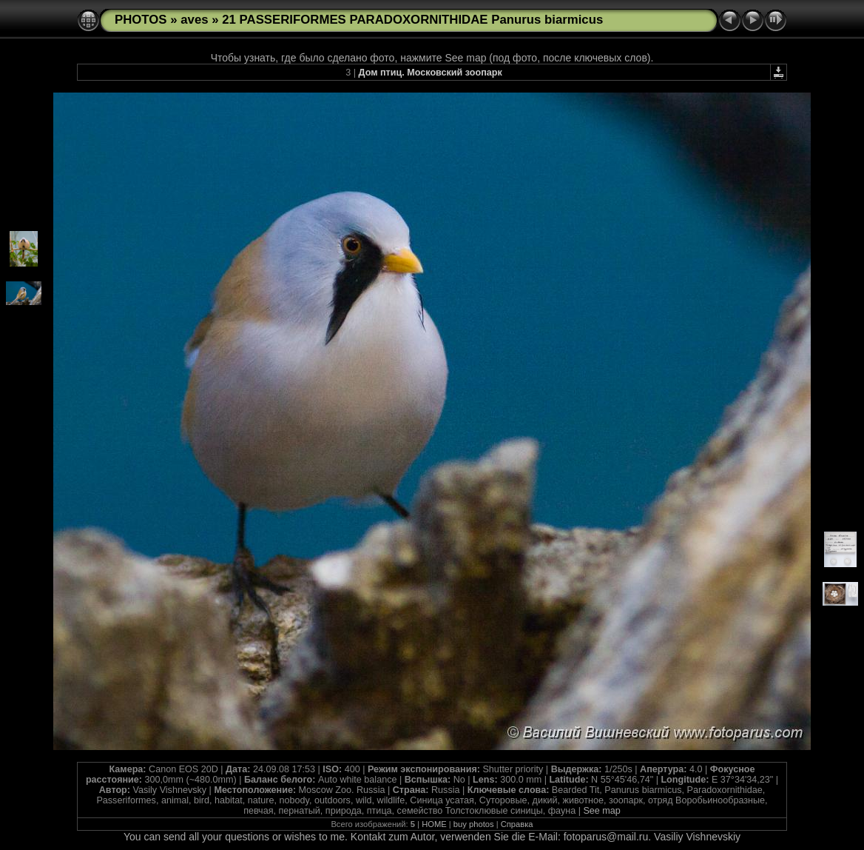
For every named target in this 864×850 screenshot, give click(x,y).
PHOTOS (141, 20)
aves (194, 20)
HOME (434, 824)
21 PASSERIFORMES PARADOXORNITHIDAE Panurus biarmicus (412, 20)
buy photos (473, 824)
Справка (517, 824)
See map (601, 811)
